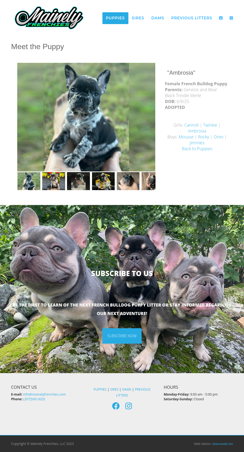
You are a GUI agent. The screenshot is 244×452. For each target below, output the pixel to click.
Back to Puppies (197, 148)
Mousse (186, 137)
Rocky (203, 137)
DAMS (126, 389)
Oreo (218, 137)
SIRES (114, 389)
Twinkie (210, 125)
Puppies (115, 18)
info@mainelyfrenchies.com (44, 394)
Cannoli (191, 125)
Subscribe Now (122, 335)
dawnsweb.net (222, 444)
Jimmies (197, 142)
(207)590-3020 (34, 399)
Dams (157, 18)
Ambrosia (197, 131)
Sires (138, 18)
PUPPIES (100, 389)
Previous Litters (191, 18)
